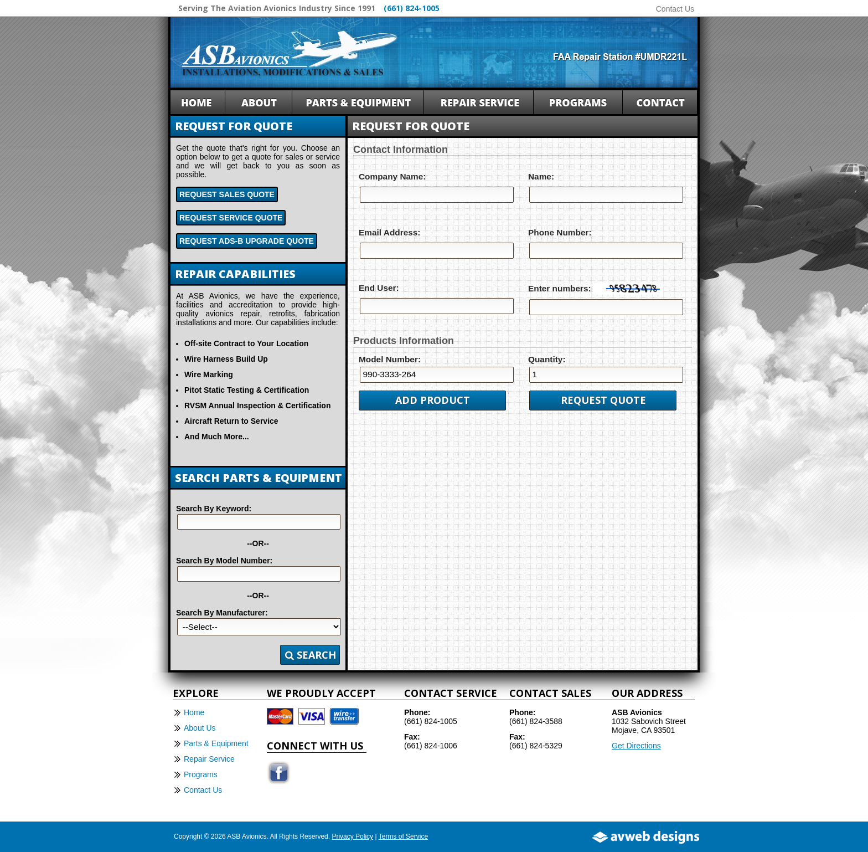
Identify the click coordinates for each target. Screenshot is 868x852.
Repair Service (209, 759)
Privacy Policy (352, 836)
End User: (379, 287)
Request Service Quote (230, 217)
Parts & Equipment (216, 743)
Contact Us (675, 8)
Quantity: (547, 359)
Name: (541, 176)
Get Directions (636, 745)
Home (194, 712)
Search (310, 654)
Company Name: (392, 176)
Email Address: (389, 232)
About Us (200, 727)
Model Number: (390, 359)
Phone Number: (560, 232)
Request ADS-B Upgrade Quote (246, 241)
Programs (201, 774)
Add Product (432, 400)
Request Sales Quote (227, 194)
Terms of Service (403, 836)
